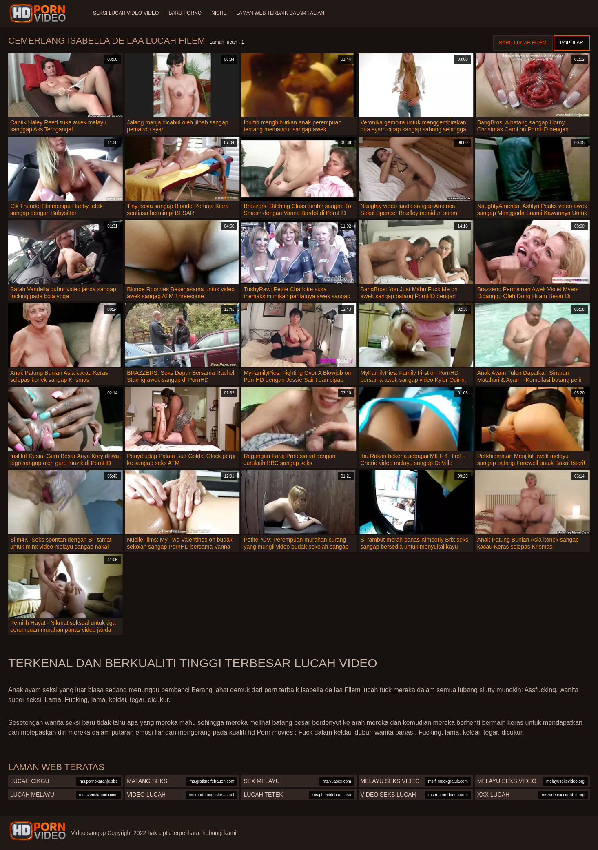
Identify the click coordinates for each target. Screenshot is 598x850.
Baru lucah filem (523, 43)
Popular (571, 43)
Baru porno (185, 13)
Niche (218, 13)
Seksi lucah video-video (126, 13)
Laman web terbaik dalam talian (280, 13)
